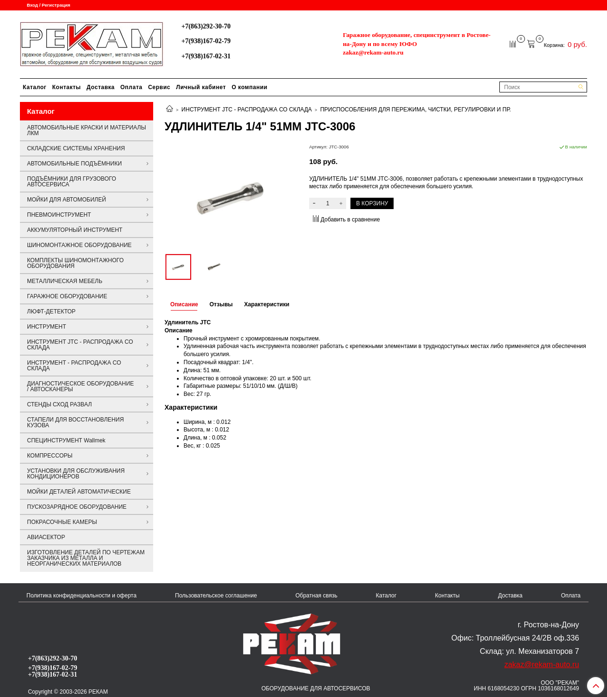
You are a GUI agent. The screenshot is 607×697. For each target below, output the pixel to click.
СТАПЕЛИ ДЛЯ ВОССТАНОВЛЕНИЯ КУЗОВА (75, 422)
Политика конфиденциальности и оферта (82, 595)
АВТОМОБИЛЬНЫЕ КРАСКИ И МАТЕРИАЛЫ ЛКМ (86, 130)
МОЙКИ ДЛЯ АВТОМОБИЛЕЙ (66, 199)
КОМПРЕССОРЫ (50, 455)
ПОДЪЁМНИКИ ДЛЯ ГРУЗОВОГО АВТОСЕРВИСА (71, 181)
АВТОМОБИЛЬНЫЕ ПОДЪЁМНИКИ (74, 163)
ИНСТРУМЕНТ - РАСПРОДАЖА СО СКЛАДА (74, 365)
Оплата (131, 87)
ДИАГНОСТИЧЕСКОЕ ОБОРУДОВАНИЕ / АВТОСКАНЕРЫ (80, 386)
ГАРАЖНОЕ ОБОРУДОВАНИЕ (67, 296)
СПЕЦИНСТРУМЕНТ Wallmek (66, 440)
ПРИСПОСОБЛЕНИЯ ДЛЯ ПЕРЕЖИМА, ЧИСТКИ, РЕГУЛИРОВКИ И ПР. (415, 109)
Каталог (34, 87)
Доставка (101, 87)
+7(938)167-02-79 (205, 41)
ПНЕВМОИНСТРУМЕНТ (59, 214)
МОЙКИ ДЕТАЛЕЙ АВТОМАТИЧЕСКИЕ (79, 491)
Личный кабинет (201, 87)
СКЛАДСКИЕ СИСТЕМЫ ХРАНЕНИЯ (76, 148)
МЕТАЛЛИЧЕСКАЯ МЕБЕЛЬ (64, 281)
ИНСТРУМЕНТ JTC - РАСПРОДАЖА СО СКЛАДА (247, 109)
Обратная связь (316, 595)
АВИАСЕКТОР (46, 537)
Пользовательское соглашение (216, 595)
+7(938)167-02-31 (205, 56)
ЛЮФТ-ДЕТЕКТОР (51, 311)
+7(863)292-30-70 (205, 26)
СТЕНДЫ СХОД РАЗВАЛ (59, 404)
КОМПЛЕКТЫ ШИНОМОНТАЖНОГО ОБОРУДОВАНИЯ (75, 263)
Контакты (66, 87)
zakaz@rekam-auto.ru (373, 52)
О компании (249, 87)
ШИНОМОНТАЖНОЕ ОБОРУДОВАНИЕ (79, 245)
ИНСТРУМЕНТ (46, 326)
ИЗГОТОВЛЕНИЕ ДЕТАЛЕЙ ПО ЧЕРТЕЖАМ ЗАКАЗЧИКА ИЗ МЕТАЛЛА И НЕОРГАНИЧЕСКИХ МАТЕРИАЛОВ (86, 558)
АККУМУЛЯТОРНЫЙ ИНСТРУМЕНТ (74, 230)
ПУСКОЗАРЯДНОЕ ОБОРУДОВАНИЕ (77, 507)
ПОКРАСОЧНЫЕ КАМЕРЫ (62, 522)
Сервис (159, 87)
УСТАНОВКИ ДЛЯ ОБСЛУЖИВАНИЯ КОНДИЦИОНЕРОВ (76, 474)
